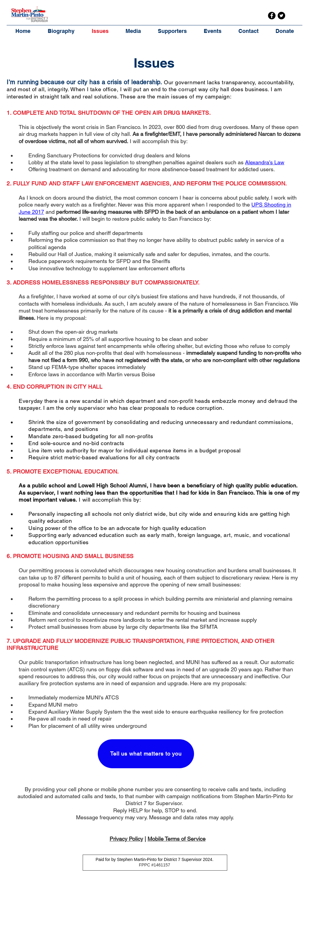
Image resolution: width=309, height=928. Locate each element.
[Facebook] (272, 15)
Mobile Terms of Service (176, 839)
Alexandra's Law (264, 162)
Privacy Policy (126, 839)
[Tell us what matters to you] (146, 753)
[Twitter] (281, 15)
